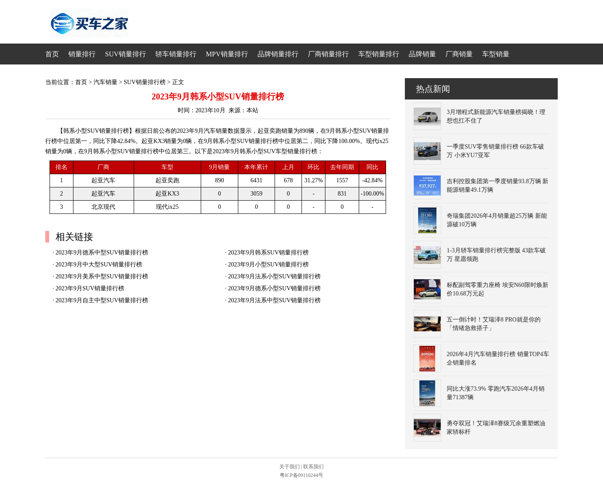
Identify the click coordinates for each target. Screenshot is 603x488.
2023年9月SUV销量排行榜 (90, 288)
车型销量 (495, 54)
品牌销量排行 (278, 54)
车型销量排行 (378, 54)
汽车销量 (105, 82)
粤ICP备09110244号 (301, 475)
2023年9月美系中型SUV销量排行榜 (102, 276)
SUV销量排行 (125, 54)
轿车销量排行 (175, 54)
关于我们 (289, 467)
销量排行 (82, 54)
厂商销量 (459, 54)
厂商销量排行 (328, 54)
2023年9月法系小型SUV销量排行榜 (274, 276)
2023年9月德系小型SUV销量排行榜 (274, 288)
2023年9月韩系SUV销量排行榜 (268, 252)
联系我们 (313, 467)
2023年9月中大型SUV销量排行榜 (99, 264)
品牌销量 (422, 54)
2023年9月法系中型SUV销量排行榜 (274, 300)
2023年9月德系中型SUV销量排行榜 (102, 252)
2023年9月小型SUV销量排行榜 (268, 264)
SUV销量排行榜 (145, 82)
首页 (52, 54)
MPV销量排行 (227, 54)
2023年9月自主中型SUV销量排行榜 (102, 300)
